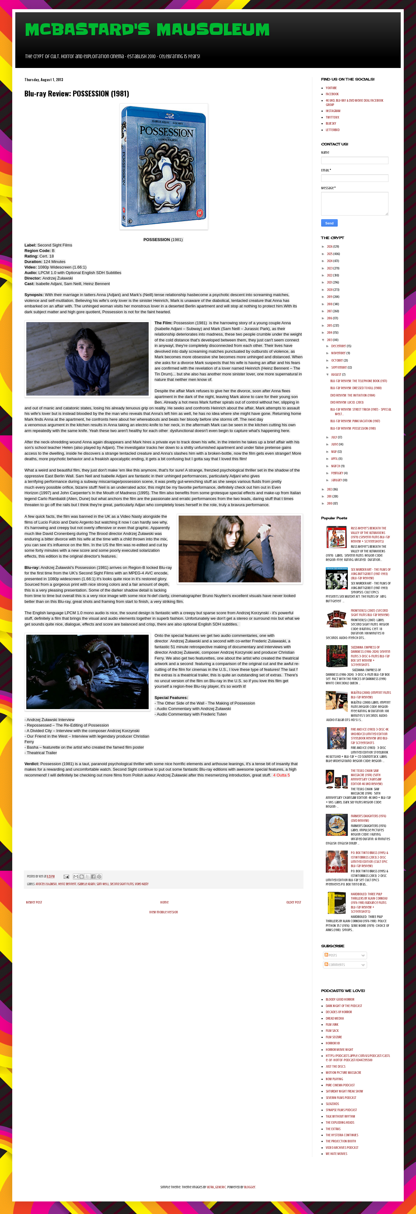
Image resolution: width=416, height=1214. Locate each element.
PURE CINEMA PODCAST (340, 1085)
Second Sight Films (122, 884)
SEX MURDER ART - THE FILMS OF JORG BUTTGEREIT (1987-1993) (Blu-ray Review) (371, 574)
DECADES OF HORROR (339, 1012)
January (337, 480)
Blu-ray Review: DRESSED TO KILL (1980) (356, 388)
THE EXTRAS (333, 1129)
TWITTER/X (332, 117)
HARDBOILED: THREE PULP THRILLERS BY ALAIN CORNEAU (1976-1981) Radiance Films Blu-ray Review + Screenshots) (369, 903)
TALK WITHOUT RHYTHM (340, 1116)
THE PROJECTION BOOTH (341, 1141)
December (339, 346)
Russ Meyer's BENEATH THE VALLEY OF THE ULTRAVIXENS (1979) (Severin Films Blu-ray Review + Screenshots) (370, 534)
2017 (329, 311)
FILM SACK (332, 1030)
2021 (329, 282)
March (336, 466)
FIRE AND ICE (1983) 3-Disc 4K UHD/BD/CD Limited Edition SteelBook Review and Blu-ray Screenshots (369, 736)
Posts (331, 955)
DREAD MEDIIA (335, 1018)
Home (164, 902)
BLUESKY (331, 123)
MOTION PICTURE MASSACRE (343, 1072)
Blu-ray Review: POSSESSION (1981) (353, 428)
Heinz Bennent (67, 884)
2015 (330, 325)
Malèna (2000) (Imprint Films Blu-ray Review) (371, 694)
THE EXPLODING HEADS (340, 1122)
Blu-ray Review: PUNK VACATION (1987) (355, 421)
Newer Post (34, 902)
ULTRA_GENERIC (216, 1187)
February (337, 473)
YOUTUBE (331, 88)
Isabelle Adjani (86, 884)
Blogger (249, 1187)
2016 (330, 318)
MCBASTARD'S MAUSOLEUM (147, 29)
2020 (330, 290)
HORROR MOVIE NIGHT (339, 1049)
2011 (329, 496)
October (337, 360)
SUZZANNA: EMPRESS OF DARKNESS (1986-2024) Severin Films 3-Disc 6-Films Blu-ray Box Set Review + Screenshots (370, 656)
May (334, 451)
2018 (330, 304)
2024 (330, 261)
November (338, 353)
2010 (330, 503)
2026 (330, 246)
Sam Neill (103, 884)
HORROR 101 (333, 1043)
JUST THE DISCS (335, 1066)
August (336, 374)
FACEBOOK (332, 94)
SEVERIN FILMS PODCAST (341, 1098)
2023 (330, 268)
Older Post (293, 902)
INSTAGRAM (333, 111)
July (334, 437)
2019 (330, 297)
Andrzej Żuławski (46, 884)
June (335, 444)
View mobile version (163, 912)
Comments (335, 965)
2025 (330, 254)
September (339, 367)
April (334, 459)
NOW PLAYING (334, 1079)
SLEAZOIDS (332, 1104)
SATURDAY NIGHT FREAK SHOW (344, 1091)
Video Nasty (141, 884)
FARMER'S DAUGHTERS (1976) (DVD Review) (368, 818)
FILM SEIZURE (334, 1037)
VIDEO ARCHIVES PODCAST (342, 1147)
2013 (330, 340)
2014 (330, 332)
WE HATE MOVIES (336, 1154)
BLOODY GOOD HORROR (340, 999)
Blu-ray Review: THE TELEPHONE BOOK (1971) (358, 381)
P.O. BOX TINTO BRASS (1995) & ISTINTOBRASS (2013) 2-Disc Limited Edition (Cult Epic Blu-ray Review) (369, 859)
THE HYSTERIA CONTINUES (342, 1135)
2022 (330, 275)
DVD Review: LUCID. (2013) (347, 402)
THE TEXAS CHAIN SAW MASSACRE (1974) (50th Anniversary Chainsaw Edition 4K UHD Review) (367, 777)
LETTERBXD (333, 130)
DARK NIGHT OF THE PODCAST (344, 1006)
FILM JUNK (332, 1024)
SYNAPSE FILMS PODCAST (341, 1110)
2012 (329, 489)
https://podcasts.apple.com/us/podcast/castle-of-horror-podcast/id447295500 (358, 1058)
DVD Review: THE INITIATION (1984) (352, 395)
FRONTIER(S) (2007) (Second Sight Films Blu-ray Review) (370, 612)
